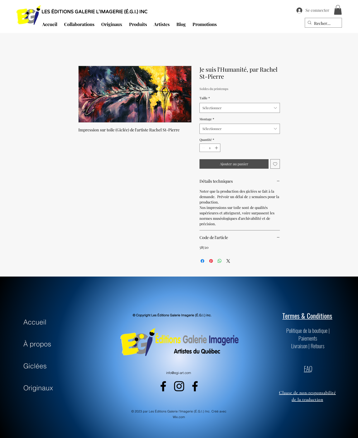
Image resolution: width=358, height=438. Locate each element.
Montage (206, 119)
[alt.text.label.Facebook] (163, 386)
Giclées (35, 366)
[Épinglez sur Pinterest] (211, 261)
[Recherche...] (323, 23)
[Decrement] (203, 148)
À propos (37, 344)
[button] (338, 10)
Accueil (34, 322)
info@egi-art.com (178, 373)
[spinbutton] (210, 148)
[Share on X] (228, 261)
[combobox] (239, 108)
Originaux (38, 388)
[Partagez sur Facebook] (202, 261)
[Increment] (217, 148)
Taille (204, 98)
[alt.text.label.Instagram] (179, 386)
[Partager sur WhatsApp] (219, 261)
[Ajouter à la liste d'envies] (275, 164)
